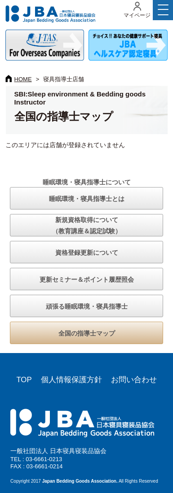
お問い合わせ (134, 379)
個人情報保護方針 (71, 379)
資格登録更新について (86, 252)
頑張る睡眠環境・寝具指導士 (87, 306)
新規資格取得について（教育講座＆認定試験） (86, 225)
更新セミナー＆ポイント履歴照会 (87, 279)
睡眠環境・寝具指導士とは (86, 198)
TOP (23, 379)
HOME (23, 79)
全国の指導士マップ (86, 333)
